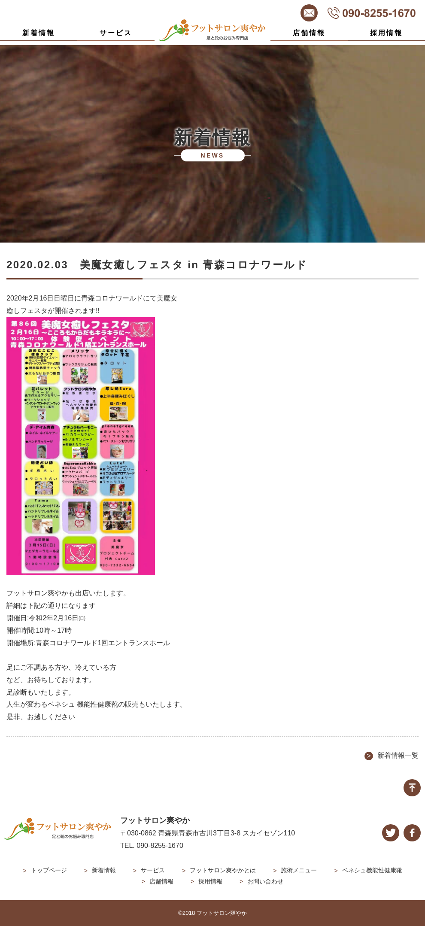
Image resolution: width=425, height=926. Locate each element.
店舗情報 (309, 32)
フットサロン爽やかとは (223, 870)
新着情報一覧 (398, 755)
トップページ (49, 870)
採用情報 (386, 32)
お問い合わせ (265, 881)
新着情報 (38, 32)
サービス (116, 32)
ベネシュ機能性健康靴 (372, 870)
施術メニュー (299, 870)
